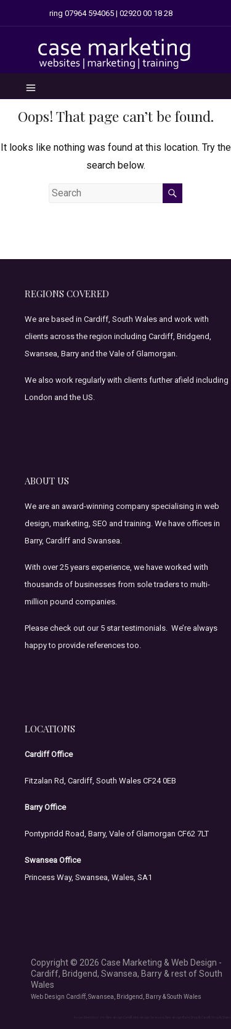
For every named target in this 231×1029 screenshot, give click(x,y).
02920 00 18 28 (146, 13)
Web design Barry (177, 1017)
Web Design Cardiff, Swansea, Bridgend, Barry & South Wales (116, 996)
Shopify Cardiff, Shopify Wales (210, 1017)
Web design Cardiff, (119, 1017)
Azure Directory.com (89, 1017)
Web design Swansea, (148, 1017)
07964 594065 (89, 13)
